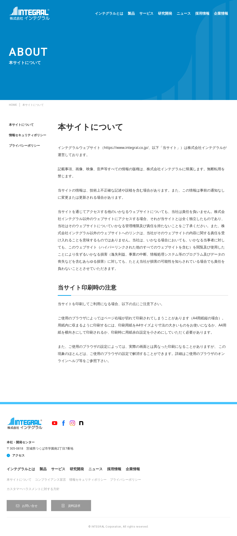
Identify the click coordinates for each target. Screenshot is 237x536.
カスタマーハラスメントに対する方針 (33, 489)
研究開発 (165, 13)
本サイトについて (21, 124)
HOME (13, 105)
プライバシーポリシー (24, 145)
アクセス (18, 455)
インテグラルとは (109, 13)
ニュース (184, 13)
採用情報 (202, 13)
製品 (131, 13)
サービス (146, 13)
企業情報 (221, 13)
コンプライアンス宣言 (50, 479)
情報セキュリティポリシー (27, 135)
